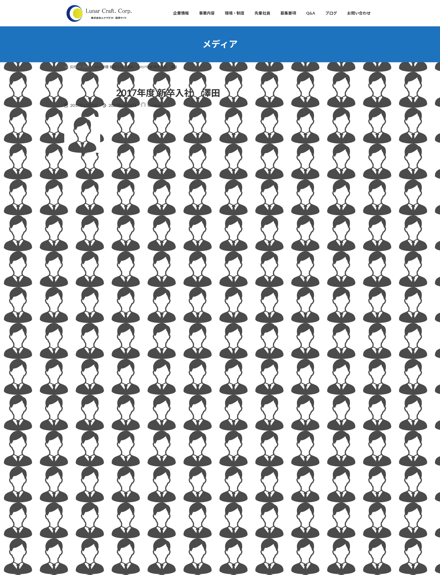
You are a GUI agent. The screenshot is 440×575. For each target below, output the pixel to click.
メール (73, 289)
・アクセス (186, 464)
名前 (71, 259)
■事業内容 (182, 474)
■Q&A (179, 532)
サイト (71, 318)
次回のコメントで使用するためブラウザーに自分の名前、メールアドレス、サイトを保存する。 (167, 347)
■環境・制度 (184, 503)
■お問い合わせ (186, 542)
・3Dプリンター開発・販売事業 (202, 493)
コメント (76, 192)
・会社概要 (186, 444)
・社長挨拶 (186, 425)
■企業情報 (182, 415)
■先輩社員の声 (186, 513)
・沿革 (183, 454)
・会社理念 (186, 435)
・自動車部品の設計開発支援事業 (203, 483)
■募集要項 (182, 522)
